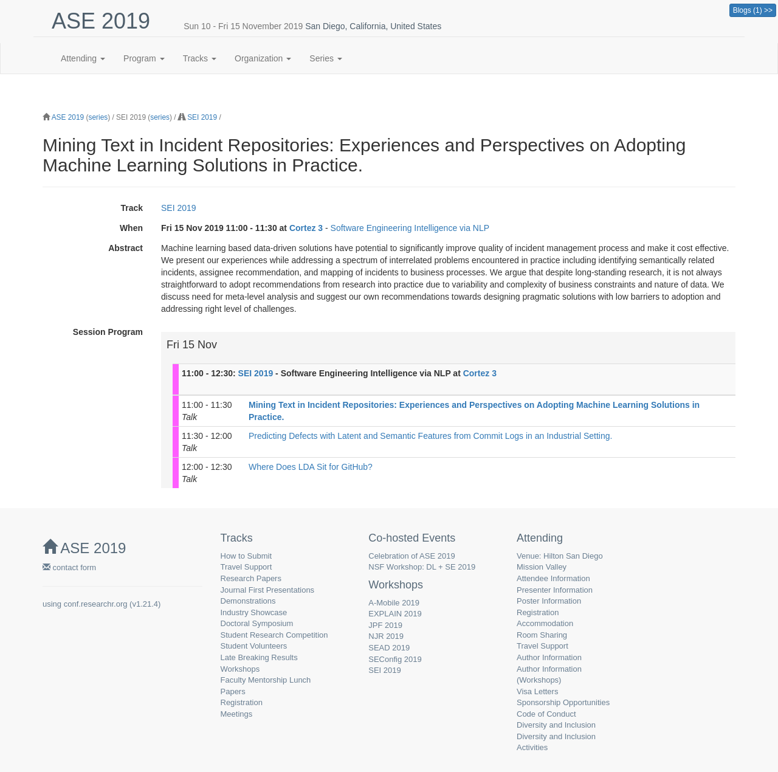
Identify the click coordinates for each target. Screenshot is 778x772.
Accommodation (545, 623)
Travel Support (246, 566)
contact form (69, 567)
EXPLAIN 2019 (394, 613)
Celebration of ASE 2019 (411, 555)
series (98, 117)
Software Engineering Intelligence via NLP (410, 228)
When (131, 228)
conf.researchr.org (96, 603)
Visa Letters (537, 691)
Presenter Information (555, 590)
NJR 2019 (386, 636)
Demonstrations (248, 600)
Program (144, 58)
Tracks (199, 58)
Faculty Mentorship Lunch (266, 679)
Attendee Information (553, 578)
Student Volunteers (254, 645)
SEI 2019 (202, 117)
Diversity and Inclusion (556, 724)
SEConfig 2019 (394, 659)
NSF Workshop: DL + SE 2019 (421, 566)
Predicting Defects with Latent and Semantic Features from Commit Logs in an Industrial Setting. (430, 436)
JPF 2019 (385, 625)
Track (131, 208)
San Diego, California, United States (373, 26)
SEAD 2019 (389, 647)
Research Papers (251, 578)
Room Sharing (542, 634)
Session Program (108, 332)
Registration (242, 702)
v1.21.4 (145, 603)
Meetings (237, 714)
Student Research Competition (274, 634)
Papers (233, 691)
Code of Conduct (546, 714)
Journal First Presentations (268, 590)
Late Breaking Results (259, 657)
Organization (263, 58)
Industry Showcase (254, 612)
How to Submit (246, 555)
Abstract (125, 248)
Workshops (240, 669)
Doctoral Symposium (257, 623)
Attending (83, 58)
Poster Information (549, 600)
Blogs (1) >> (753, 10)
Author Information (549, 657)
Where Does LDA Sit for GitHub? (311, 467)
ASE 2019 (68, 117)
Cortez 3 (306, 228)
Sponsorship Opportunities (563, 702)
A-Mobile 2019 (393, 602)
